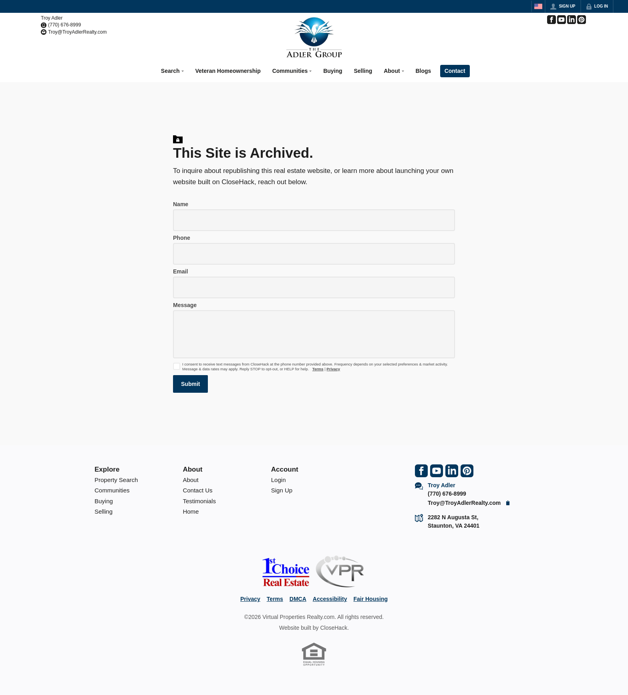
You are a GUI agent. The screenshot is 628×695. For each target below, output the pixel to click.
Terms (318, 368)
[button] (190, 383)
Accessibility (330, 598)
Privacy (333, 368)
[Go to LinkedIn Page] (571, 19)
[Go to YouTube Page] (561, 19)
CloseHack (333, 626)
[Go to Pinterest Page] (581, 19)
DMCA (298, 598)
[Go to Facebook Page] (551, 19)
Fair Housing (370, 598)
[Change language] (538, 6)
